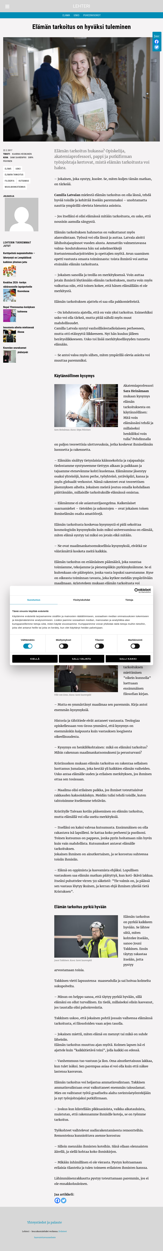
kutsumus (24, 180)
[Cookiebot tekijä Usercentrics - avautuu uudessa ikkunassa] (137, 590)
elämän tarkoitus (14, 174)
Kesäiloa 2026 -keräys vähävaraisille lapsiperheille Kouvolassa (17, 287)
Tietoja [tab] (129, 599)
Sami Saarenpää (18, 157)
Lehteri (81, 6)
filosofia (9, 180)
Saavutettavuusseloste (44, 1237)
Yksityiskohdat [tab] (81, 599)
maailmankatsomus (15, 186)
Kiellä (34, 658)
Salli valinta (81, 658)
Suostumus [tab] (33, 599)
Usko (76, 15)
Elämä (66, 15)
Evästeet (63, 1231)
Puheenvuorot (92, 15)
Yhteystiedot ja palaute (44, 1222)
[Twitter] (156, 47)
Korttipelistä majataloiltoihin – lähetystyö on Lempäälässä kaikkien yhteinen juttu (19, 257)
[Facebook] (156, 41)
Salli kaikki (128, 658)
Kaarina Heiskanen (22, 153)
